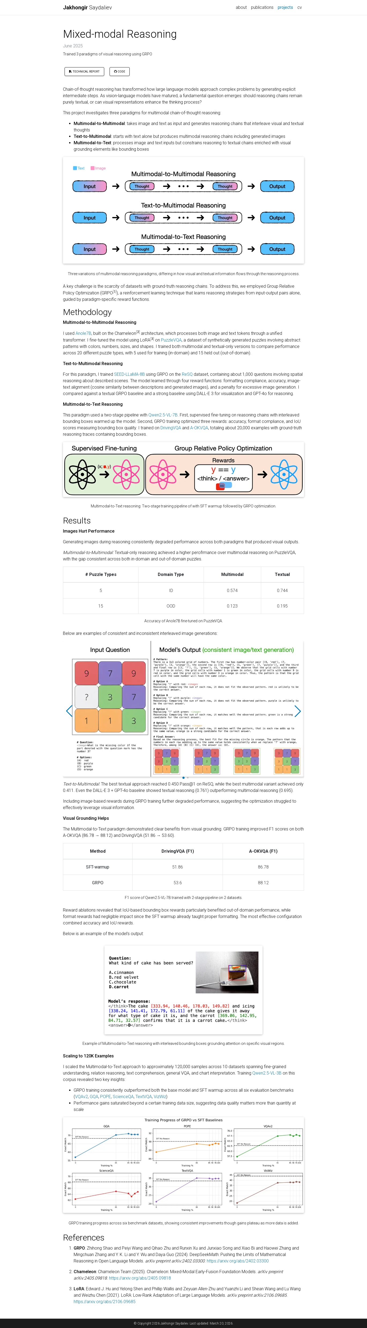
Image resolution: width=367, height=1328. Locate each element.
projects (286, 7)
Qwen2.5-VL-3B (267, 1073)
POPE (105, 1096)
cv (299, 7)
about (241, 7)
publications (262, 7)
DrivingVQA (170, 427)
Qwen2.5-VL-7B (163, 415)
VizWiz (160, 1096)
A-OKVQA (199, 427)
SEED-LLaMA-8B (129, 374)
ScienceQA (123, 1096)
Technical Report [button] (84, 71)
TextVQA (144, 1096)
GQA (94, 1096)
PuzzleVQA (171, 340)
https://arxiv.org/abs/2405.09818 (140, 1278)
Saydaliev (87, 7)
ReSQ (187, 374)
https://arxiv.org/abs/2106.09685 (105, 1301)
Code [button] (119, 71)
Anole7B (83, 333)
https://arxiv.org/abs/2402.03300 (238, 1261)
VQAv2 (81, 1096)
